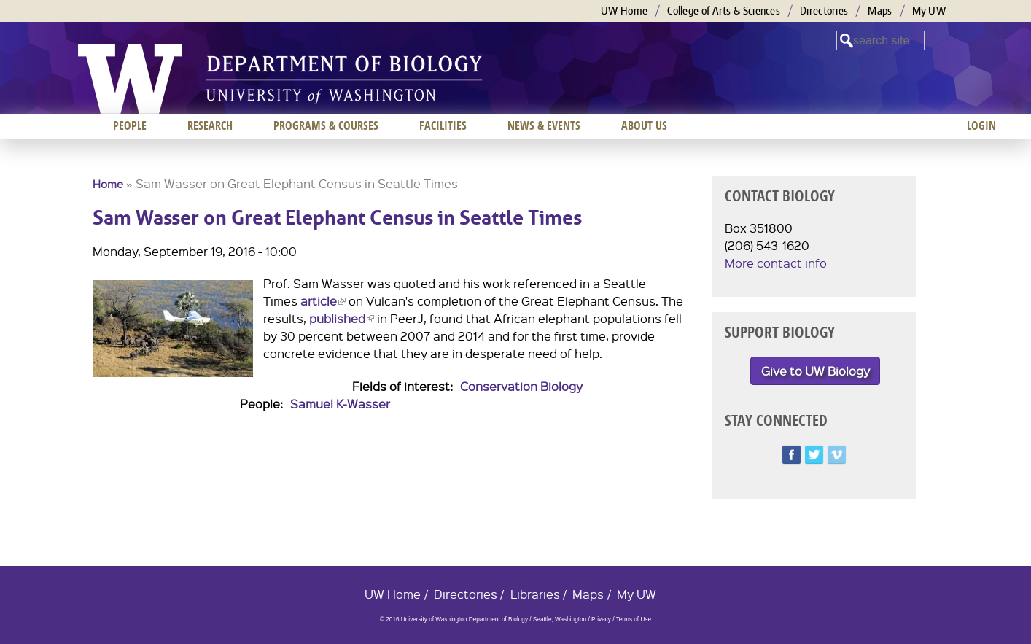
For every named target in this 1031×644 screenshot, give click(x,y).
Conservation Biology (521, 386)
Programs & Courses (325, 125)
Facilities (443, 125)
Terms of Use (633, 619)
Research (210, 125)
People (130, 125)
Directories (824, 11)
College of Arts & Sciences (723, 11)
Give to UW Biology (815, 371)
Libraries (535, 594)
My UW (929, 11)
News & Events (543, 125)
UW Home (624, 11)
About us (644, 125)
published (341, 318)
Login (981, 125)
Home (108, 183)
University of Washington (130, 79)
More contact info (776, 263)
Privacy (601, 619)
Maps (880, 11)
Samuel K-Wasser (340, 403)
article (323, 301)
